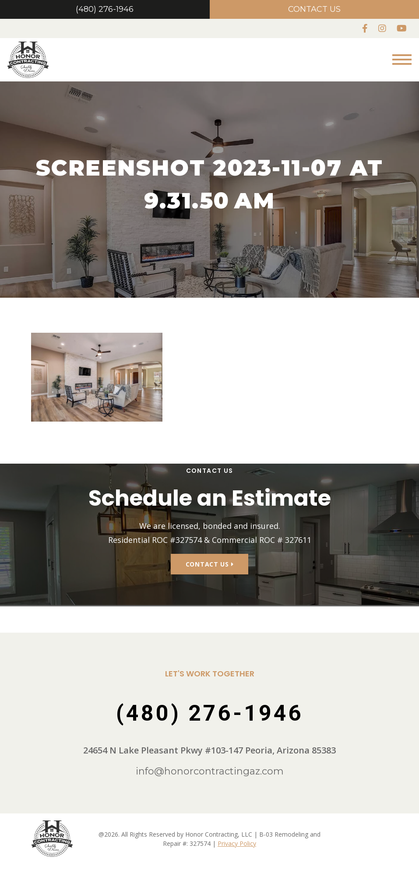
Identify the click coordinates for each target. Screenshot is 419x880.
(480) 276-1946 (105, 9)
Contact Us (314, 9)
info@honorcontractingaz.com (210, 745)
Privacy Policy (237, 817)
